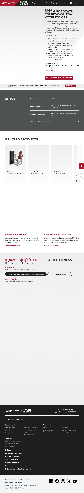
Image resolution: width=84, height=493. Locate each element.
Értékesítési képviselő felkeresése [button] (17, 480)
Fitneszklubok (10, 428)
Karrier (8, 466)
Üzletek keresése (12, 456)
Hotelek (8, 430)
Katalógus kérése (60, 274)
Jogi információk (12, 459)
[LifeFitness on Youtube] (75, 482)
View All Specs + (50, 70)
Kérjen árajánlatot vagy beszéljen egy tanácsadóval (26, 274)
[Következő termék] (81, 166)
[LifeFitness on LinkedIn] (51, 482)
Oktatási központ (11, 446)
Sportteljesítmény (30, 430)
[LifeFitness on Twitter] (69, 482)
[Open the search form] (75, 3)
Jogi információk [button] (30, 485)
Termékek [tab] (45, 3)
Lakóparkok (9, 433)
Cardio (45, 428)
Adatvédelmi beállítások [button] (14, 482)
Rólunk (8, 450)
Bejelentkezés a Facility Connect (18, 469)
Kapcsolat (62, 3)
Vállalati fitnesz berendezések (29, 433)
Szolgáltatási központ (12, 443)
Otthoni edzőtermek (31, 428)
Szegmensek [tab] (36, 3)
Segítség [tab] (54, 3)
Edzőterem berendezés (13, 441)
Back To (8, 7)
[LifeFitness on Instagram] (63, 482)
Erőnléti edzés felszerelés (48, 431)
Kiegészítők (66, 428)
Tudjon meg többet (13, 245)
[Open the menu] (79, 3)
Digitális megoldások (69, 430)
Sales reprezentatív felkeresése (59, 78)
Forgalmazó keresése (13, 453)
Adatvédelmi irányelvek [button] (13, 485)
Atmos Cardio (66, 433)
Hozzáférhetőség (12, 463)
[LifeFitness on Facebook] (57, 482)
